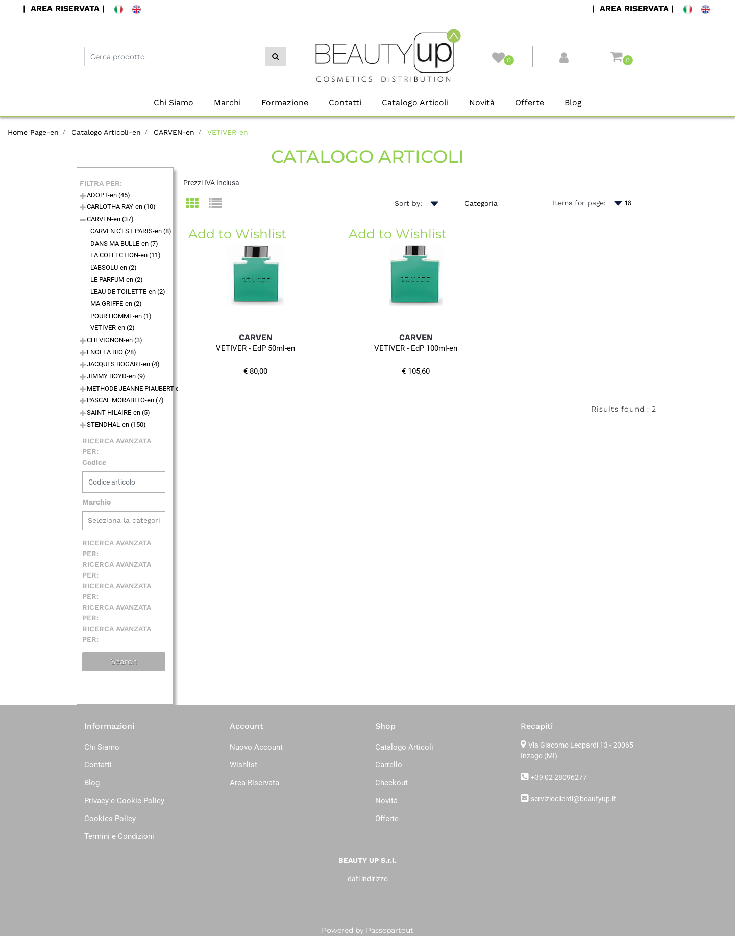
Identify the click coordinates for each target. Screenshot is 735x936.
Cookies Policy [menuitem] (110, 818)
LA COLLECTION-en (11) (125, 255)
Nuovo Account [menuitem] (256, 747)
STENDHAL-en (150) (116, 424)
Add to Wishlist (237, 234)
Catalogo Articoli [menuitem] (415, 102)
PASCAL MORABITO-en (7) (125, 400)
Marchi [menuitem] (227, 102)
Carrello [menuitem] (388, 765)
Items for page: (579, 203)
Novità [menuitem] (482, 102)
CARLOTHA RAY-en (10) (121, 206)
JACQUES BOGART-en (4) (123, 364)
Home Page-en (33, 132)
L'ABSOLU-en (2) (113, 267)
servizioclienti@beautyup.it (573, 799)
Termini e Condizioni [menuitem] (119, 836)
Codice (94, 462)
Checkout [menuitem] (391, 782)
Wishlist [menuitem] (243, 765)
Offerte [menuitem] (529, 102)
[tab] (197, 204)
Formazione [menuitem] (284, 102)
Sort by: (408, 203)
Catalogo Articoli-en (106, 132)
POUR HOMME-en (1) (121, 316)
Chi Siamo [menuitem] (173, 102)
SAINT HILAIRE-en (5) (118, 412)
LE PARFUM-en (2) (116, 279)
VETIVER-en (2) (112, 327)
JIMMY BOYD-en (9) (116, 376)
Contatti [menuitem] (345, 102)
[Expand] (82, 196)
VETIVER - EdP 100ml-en (415, 348)
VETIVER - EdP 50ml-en (255, 348)
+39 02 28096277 (559, 777)
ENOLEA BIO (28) (111, 352)
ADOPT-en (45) (108, 195)
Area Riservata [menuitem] (254, 782)
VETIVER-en (227, 132)
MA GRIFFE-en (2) (116, 303)
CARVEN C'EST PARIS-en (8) (131, 231)
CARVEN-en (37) (110, 219)
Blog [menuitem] (573, 102)
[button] (275, 56)
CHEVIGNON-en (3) (114, 340)
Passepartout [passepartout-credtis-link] (389, 930)
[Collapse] (82, 220)
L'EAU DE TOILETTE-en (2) (127, 291)
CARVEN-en (174, 132)
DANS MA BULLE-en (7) (124, 243)
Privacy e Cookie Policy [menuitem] (124, 800)
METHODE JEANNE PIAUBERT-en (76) (141, 388)
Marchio (96, 502)
